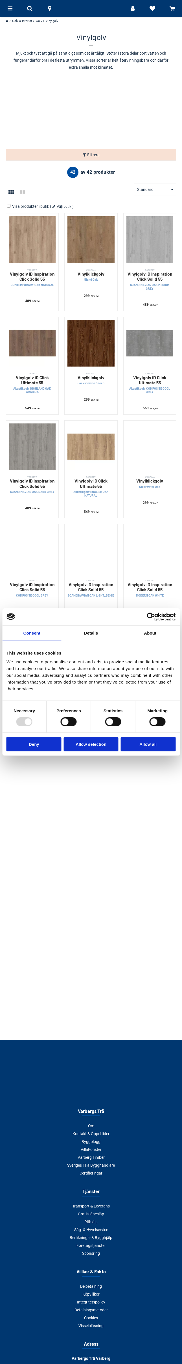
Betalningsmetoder (91, 1310)
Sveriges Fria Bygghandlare (91, 1165)
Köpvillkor (91, 1294)
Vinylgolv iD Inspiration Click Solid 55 (32, 278)
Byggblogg (91, 1141)
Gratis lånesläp (91, 1214)
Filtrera (93, 155)
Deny (34, 744)
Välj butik (64, 206)
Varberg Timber (91, 1157)
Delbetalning (91, 1286)
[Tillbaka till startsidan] (91, 8)
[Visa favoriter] (152, 8)
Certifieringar (91, 1173)
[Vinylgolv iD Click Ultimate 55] (32, 343)
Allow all (148, 744)
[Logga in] (132, 8)
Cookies (91, 1318)
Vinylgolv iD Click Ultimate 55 (32, 383)
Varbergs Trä (91, 1111)
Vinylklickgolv (90, 275)
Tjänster (91, 1191)
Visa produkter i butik (28, 206)
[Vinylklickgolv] (91, 239)
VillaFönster (91, 1149)
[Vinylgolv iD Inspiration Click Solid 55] (32, 239)
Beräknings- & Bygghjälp (91, 1237)
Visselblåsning (91, 1325)
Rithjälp (91, 1222)
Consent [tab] (31, 632)
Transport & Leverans (91, 1206)
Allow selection (91, 744)
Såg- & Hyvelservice (91, 1229)
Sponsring (91, 1253)
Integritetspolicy (91, 1302)
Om (91, 1126)
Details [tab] (91, 632)
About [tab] (150, 632)
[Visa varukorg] (172, 8)
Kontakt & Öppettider (91, 1133)
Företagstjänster (91, 1245)
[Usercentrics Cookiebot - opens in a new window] (151, 616)
